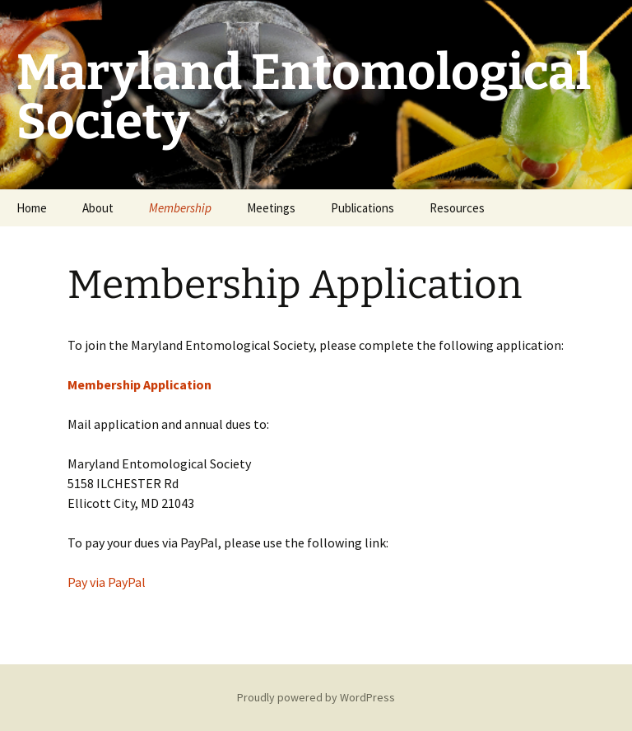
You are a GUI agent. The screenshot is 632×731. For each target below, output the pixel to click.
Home (31, 208)
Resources (457, 208)
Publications (362, 208)
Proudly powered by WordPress (316, 697)
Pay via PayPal (106, 582)
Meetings (271, 208)
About (98, 208)
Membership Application (139, 384)
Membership (180, 208)
